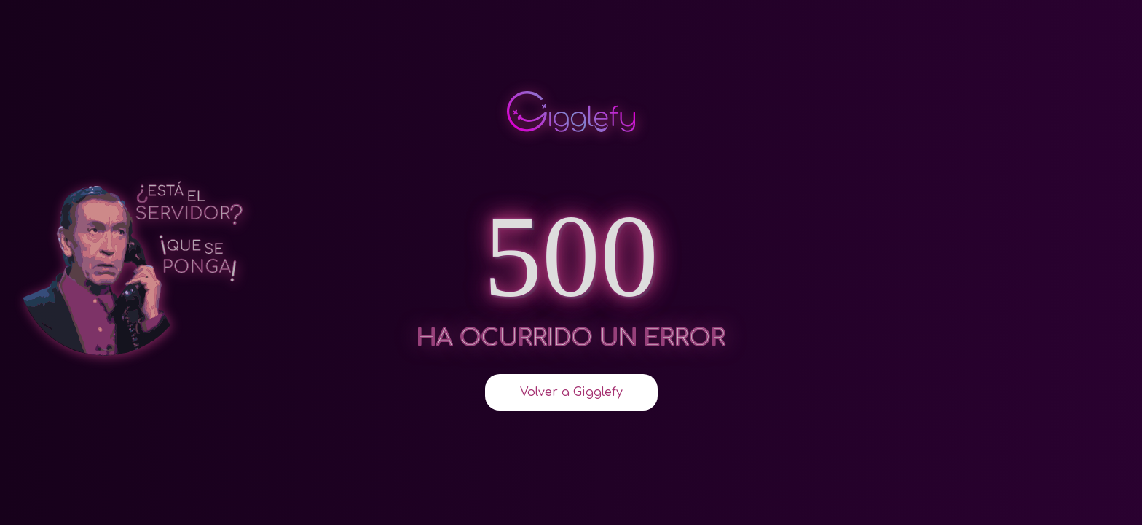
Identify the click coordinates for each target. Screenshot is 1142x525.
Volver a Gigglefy (571, 392)
